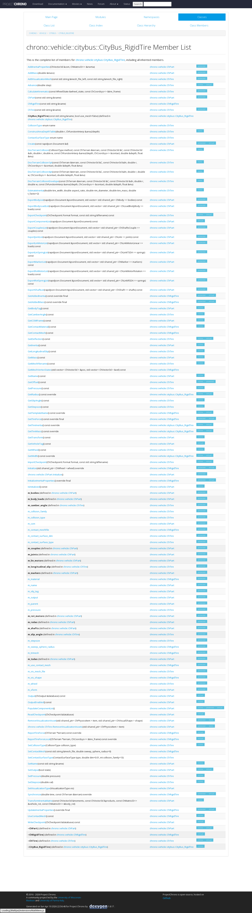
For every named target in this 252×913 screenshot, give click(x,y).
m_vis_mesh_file (36, 671)
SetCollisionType (37, 745)
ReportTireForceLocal (39, 739)
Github (167, 898)
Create (31, 143)
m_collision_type (36, 517)
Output (31, 696)
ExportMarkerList (37, 261)
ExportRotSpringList (38, 280)
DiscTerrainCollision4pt (40, 171)
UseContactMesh (37, 816)
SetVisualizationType (39, 788)
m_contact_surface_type (41, 542)
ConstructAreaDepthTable (41, 131)
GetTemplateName (38, 413)
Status (127, 3)
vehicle (42, 33)
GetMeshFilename (37, 363)
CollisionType (35, 125)
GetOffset (33, 382)
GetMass (32, 357)
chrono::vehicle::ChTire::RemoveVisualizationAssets (55, 726)
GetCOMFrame (35, 320)
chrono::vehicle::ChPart (162, 66)
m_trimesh (33, 652)
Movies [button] (77, 3)
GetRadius (33, 394)
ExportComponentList (39, 221)
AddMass (33, 73)
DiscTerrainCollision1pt (40, 162)
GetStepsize (34, 406)
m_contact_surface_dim (40, 535)
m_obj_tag (33, 591)
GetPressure (34, 388)
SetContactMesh (36, 751)
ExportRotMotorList (38, 271)
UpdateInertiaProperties (41, 810)
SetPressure (34, 776)
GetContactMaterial (38, 326)
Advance (32, 85)
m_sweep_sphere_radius (41, 646)
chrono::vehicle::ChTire (162, 79)
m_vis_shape (35, 677)
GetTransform (35, 437)
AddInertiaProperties (39, 66)
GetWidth (33, 456)
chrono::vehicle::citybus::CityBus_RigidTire (100, 60)
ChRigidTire (34, 103)
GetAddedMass (36, 302)
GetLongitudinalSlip (38, 351)
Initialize (32, 468)
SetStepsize (34, 782)
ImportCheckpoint (37, 462)
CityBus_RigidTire (66, 33)
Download (38, 3)
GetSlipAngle (34, 400)
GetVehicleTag (35, 443)
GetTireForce (34, 419)
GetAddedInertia (37, 296)
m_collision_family (37, 511)
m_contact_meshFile (38, 529)
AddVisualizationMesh (40, 79)
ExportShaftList (36, 289)
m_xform (32, 689)
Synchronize (34, 794)
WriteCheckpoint (36, 822)
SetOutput (33, 770)
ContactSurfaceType (39, 137)
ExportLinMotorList (37, 243)
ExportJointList (35, 237)
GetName (33, 376)
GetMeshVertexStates (39, 369)
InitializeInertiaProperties (41, 480)
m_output (33, 597)
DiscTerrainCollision (38, 150)
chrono (33, 33)
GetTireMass (34, 431)
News (90, 3)
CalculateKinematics (38, 91)
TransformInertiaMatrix (40, 800)
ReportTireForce (36, 732)
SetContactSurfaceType (40, 757)
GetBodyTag (34, 308)
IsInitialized (34, 486)
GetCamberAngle (37, 314)
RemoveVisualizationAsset (42, 720)
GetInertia (33, 345)
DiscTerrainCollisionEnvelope (43, 181)
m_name (32, 585)
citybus (52, 33)
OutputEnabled (36, 702)
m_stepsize (34, 640)
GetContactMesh (37, 332)
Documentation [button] (57, 3)
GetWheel (33, 449)
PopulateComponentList (40, 708)
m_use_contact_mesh (39, 665)
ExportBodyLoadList (38, 206)
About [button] (114, 3)
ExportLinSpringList (38, 252)
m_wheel (32, 683)
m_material (34, 579)
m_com (31, 523)
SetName (33, 763)
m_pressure (34, 609)
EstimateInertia (36, 190)
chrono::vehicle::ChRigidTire (164, 103)
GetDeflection (35, 339)
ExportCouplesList (37, 227)
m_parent (33, 603)
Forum (101, 3)
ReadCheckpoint (36, 714)
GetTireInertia (35, 425)
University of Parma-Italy (52, 900)
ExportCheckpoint (37, 215)
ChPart (31, 97)
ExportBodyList (36, 199)
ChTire (31, 109)
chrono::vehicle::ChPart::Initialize (45, 474)
